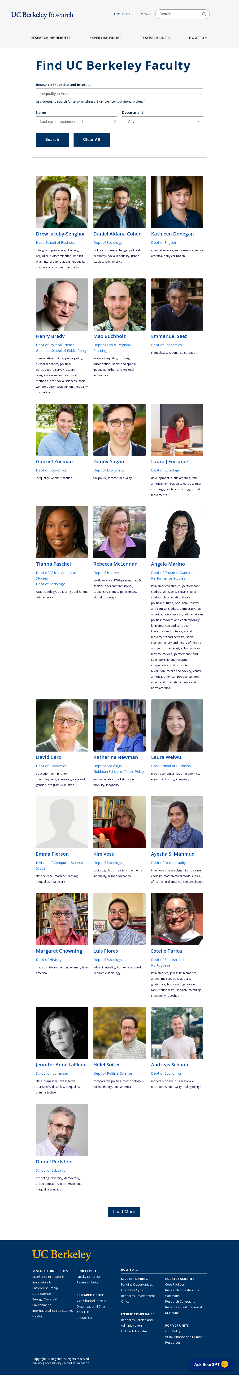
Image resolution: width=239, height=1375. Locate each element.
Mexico (167, 654)
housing (124, 358)
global (128, 586)
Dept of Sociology (107, 242)
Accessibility (53, 1363)
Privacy (37, 1363)
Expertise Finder (106, 37)
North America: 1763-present (112, 580)
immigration (59, 774)
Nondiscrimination (76, 1363)
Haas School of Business (56, 242)
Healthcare (58, 882)
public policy (73, 358)
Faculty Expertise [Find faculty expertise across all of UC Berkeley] (89, 1276)
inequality (157, 353)
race (154, 990)
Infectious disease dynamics (170, 870)
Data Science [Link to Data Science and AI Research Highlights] (41, 1293)
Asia (197, 876)
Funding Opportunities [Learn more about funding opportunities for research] (137, 1284)
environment (113, 586)
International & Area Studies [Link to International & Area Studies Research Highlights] (52, 1310)
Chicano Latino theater (177, 597)
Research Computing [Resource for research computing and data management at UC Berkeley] (180, 1301)
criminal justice (46, 1092)
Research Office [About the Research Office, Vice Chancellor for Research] (90, 1295)
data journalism (46, 1081)
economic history (162, 779)
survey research (65, 370)
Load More (124, 1211)
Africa (155, 882)
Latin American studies (165, 586)
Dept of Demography (168, 862)
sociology (99, 870)
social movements (129, 870)
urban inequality (104, 967)
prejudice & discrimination (53, 256)
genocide (188, 984)
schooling (42, 1178)
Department (132, 112)
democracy (187, 609)
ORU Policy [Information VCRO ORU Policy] (173, 1331)
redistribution (188, 353)
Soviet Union (64, 387)
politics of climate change (110, 250)
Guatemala (158, 984)
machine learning (66, 876)
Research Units (155, 37)
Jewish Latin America (183, 973)
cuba (184, 648)
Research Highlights (51, 37)
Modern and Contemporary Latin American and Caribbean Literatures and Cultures (175, 625)
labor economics (187, 774)
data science (44, 876)
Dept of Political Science (55, 344)
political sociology (178, 489)
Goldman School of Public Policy (61, 350)
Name (41, 112)
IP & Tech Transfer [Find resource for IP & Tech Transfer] (134, 1331)
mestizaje (195, 990)
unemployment (46, 779)
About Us (124, 14)
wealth (55, 478)
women (75, 967)
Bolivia (177, 979)
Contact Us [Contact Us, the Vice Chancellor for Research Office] (84, 1318)
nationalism (166, 990)
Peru (187, 979)
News (146, 14)
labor (112, 870)
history (52, 967)
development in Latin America (170, 478)
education (42, 774)
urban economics (162, 774)
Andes (155, 979)
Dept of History (106, 572)
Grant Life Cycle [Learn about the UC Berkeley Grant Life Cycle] (132, 1290)
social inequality (118, 256)
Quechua (173, 996)
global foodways (104, 597)
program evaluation (49, 375)
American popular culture (181, 677)
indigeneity (158, 996)
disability (58, 1087)
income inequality (105, 358)
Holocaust (173, 984)
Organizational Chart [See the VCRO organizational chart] (91, 1306)
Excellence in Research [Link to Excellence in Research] (48, 1276)
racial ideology (46, 592)
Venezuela (169, 592)
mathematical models (178, 876)
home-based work (129, 967)
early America (184, 250)
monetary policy (162, 1081)
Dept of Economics (166, 344)
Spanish (181, 990)
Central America (171, 882)
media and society (179, 671)
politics (62, 592)
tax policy (99, 478)
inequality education (49, 1189)
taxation (171, 353)
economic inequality (65, 267)
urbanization (101, 364)
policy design (192, 1087)
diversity (72, 250)
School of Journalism (52, 1073)
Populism (181, 603)
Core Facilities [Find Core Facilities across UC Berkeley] (175, 1284)
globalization (78, 592)
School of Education (51, 1170)
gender (63, 967)
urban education (47, 1184)
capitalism (100, 592)
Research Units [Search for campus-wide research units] (87, 1282)
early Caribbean (174, 256)
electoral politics (47, 364)
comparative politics (49, 358)
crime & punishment (122, 592)
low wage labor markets (109, 779)
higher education (119, 876)
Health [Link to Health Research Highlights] (37, 1316)
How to (198, 37)
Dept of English (163, 242)
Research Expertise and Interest (63, 84)
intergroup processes (50, 250)
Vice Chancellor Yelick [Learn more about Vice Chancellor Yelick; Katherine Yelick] (92, 1301)
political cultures (162, 603)
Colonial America (162, 250)
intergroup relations (56, 262)
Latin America (113, 262)
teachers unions (70, 1184)
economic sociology (106, 973)
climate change (193, 882)
